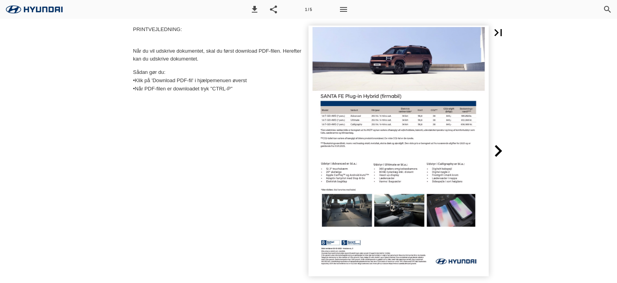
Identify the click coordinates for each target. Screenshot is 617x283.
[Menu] (343, 9)
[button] (254, 9)
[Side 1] (308, 9)
